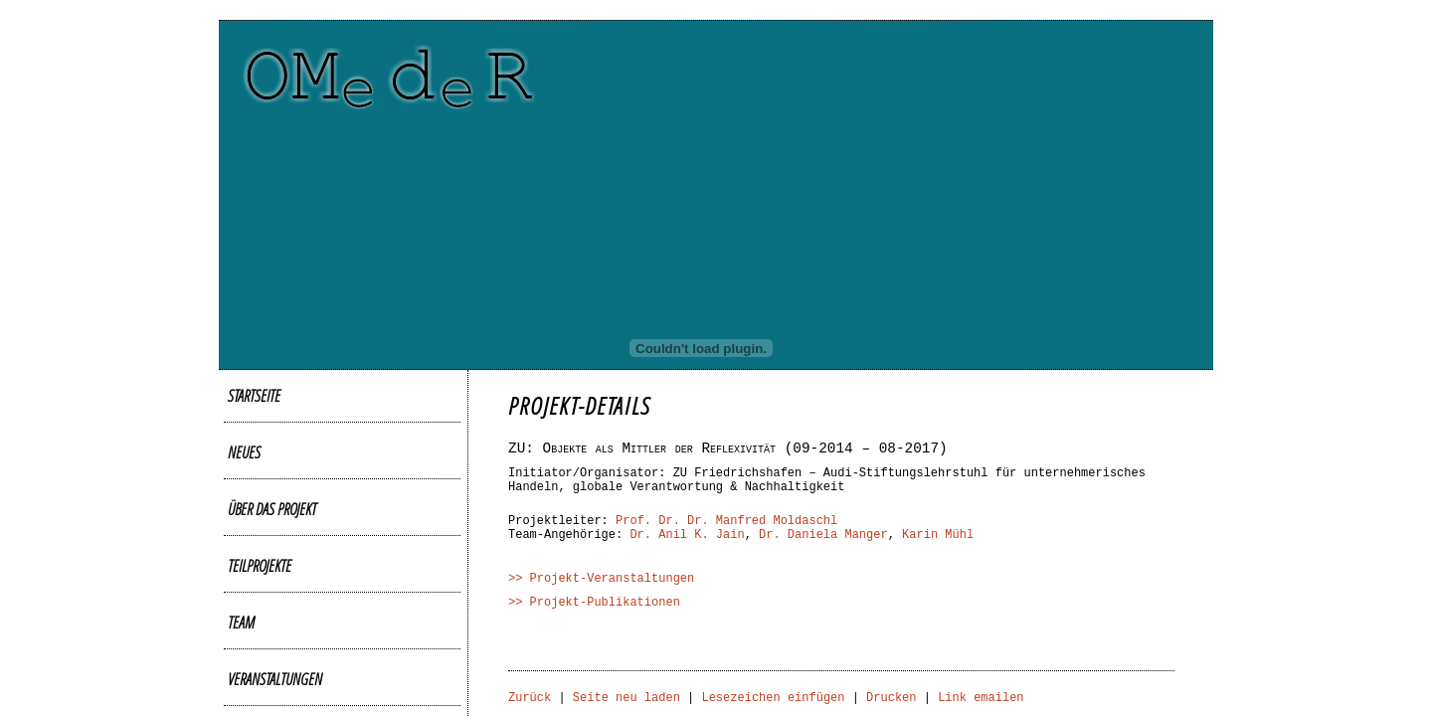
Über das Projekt (272, 442)
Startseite (254, 389)
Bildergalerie (264, 550)
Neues (244, 416)
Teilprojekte (259, 469)
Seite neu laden (626, 698)
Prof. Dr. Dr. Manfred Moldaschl (726, 521)
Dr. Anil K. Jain (686, 535)
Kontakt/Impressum (281, 684)
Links (242, 657)
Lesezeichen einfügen (772, 698)
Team (241, 496)
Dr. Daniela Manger (823, 535)
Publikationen (265, 604)
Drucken (891, 698)
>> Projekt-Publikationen (594, 603)
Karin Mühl (938, 535)
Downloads (259, 630)
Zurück (529, 698)
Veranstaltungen (275, 523)
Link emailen (980, 698)
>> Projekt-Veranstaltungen (601, 579)
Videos (245, 577)
